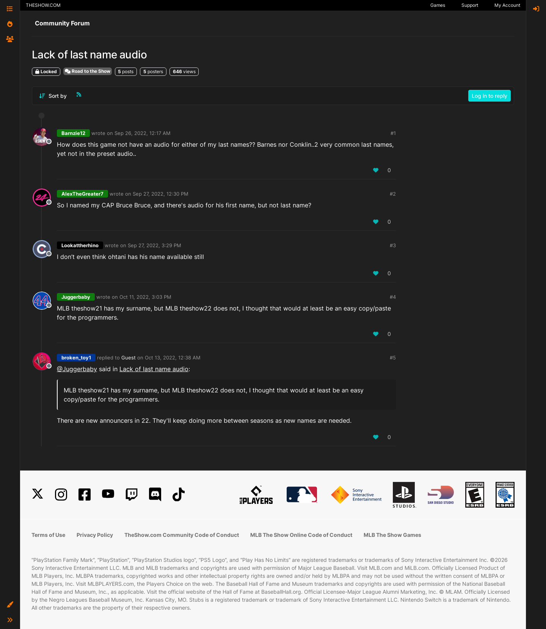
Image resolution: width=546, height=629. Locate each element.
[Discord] (155, 495)
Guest (128, 357)
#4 (393, 297)
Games (437, 5)
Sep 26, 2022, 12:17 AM (143, 133)
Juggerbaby (75, 297)
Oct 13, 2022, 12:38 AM (173, 357)
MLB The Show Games (392, 535)
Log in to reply (489, 96)
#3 (393, 245)
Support (469, 5)
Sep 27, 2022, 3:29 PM (154, 245)
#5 (393, 357)
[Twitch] (132, 495)
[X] (37, 495)
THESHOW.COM (43, 5)
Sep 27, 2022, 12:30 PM (160, 194)
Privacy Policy (95, 535)
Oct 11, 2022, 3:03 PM (145, 297)
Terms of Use (48, 535)
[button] (10, 605)
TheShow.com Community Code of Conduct (181, 535)
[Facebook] (84, 495)
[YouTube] (108, 495)
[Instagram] (61, 495)
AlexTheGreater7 (82, 194)
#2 (393, 194)
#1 (393, 133)
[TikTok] (179, 495)
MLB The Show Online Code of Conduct (301, 535)
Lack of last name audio (153, 369)
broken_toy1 (76, 357)
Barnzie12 (73, 133)
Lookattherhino (80, 245)
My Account (507, 5)
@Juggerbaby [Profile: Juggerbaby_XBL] (77, 369)
